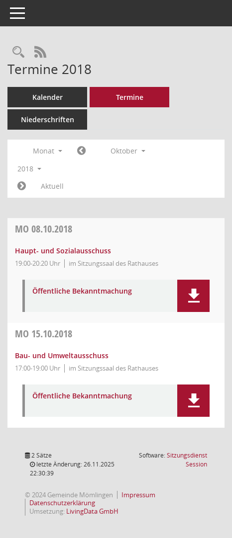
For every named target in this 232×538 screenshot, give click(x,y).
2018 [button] (29, 168)
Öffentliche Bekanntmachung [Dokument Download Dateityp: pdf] (82, 291)
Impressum (138, 494)
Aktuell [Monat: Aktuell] (52, 186)
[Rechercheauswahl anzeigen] (18, 52)
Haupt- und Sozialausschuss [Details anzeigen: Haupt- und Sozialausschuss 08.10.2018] (63, 250)
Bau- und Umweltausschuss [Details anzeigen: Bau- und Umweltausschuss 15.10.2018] (62, 355)
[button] (193, 296)
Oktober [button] (128, 150)
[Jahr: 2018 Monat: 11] (21, 186)
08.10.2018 (43, 228)
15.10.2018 (43, 333)
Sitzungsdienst (187, 459)
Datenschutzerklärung (62, 502)
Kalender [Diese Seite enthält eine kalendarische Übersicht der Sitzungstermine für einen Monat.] (47, 97)
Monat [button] (47, 150)
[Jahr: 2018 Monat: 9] (81, 151)
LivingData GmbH (92, 511)
